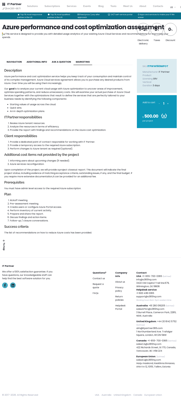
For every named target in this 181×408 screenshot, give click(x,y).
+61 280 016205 (157, 305)
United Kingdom (122, 395)
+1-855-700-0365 (152, 276)
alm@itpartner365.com (149, 328)
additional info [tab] (37, 61)
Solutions (32, 6)
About (142, 6)
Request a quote (98, 285)
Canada (137, 395)
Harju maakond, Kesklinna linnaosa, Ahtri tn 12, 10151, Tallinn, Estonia (155, 365)
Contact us (99, 278)
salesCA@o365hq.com (148, 344)
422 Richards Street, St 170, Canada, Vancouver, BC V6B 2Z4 (156, 349)
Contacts (158, 6)
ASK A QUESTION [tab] (61, 61)
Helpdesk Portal (120, 307)
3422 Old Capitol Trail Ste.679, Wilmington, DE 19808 (152, 284)
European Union (153, 395)
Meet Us (128, 6)
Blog (101, 6)
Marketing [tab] (83, 61)
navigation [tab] (14, 61)
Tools (113, 6)
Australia (106, 395)
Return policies (119, 298)
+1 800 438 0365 (145, 293)
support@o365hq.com (148, 296)
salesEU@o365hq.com (148, 359)
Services (72, 6)
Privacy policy (119, 289)
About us (120, 281)
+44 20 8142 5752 (166, 321)
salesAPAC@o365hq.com (150, 309)
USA (97, 395)
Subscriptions (52, 6)
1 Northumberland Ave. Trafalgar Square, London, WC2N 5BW (154, 333)
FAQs (95, 293)
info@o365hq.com (146, 279)
